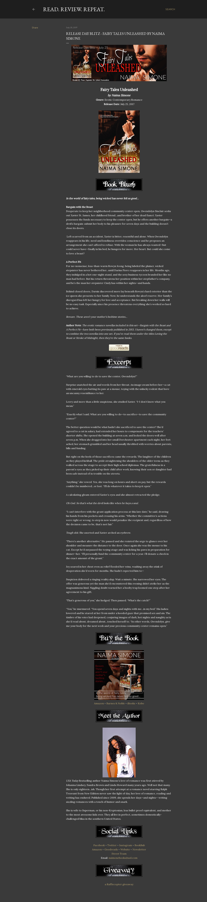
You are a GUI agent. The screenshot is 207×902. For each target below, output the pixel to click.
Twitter (112, 845)
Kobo (141, 703)
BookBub (140, 845)
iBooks (131, 703)
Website (125, 849)
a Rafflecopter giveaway (119, 884)
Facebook (99, 845)
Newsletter (139, 849)
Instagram (125, 845)
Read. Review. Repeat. (74, 9)
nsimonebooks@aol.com (123, 857)
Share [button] (35, 27)
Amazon (99, 703)
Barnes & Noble (115, 703)
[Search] (170, 9)
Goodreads (111, 849)
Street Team (119, 853)
